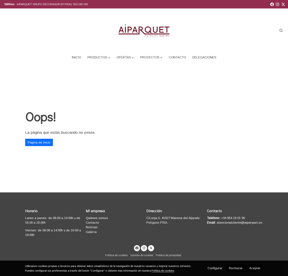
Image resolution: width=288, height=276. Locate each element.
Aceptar (254, 268)
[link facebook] (272, 4)
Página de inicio (39, 142)
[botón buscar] (281, 30)
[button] (98, 57)
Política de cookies (116, 255)
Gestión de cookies (142, 255)
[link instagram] (277, 4)
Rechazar (236, 268)
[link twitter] (283, 4)
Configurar (215, 268)
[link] (144, 30)
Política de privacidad (168, 255)
